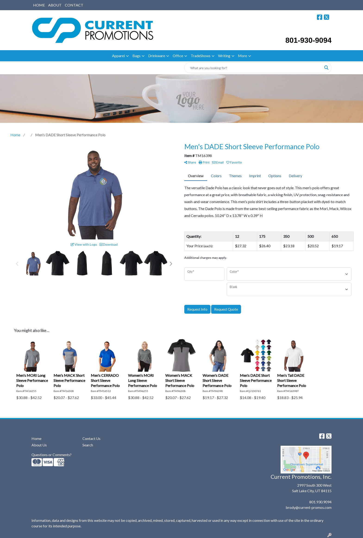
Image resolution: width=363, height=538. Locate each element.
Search (87, 445)
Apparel (118, 55)
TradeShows (200, 55)
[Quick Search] (253, 67)
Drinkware (156, 55)
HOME (39, 5)
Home (36, 438)
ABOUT (55, 5)
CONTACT (74, 5)
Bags (136, 55)
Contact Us (91, 438)
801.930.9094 (320, 502)
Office (178, 55)
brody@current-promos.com (309, 507)
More (242, 55)
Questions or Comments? (51, 454)
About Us (39, 445)
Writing (224, 55)
